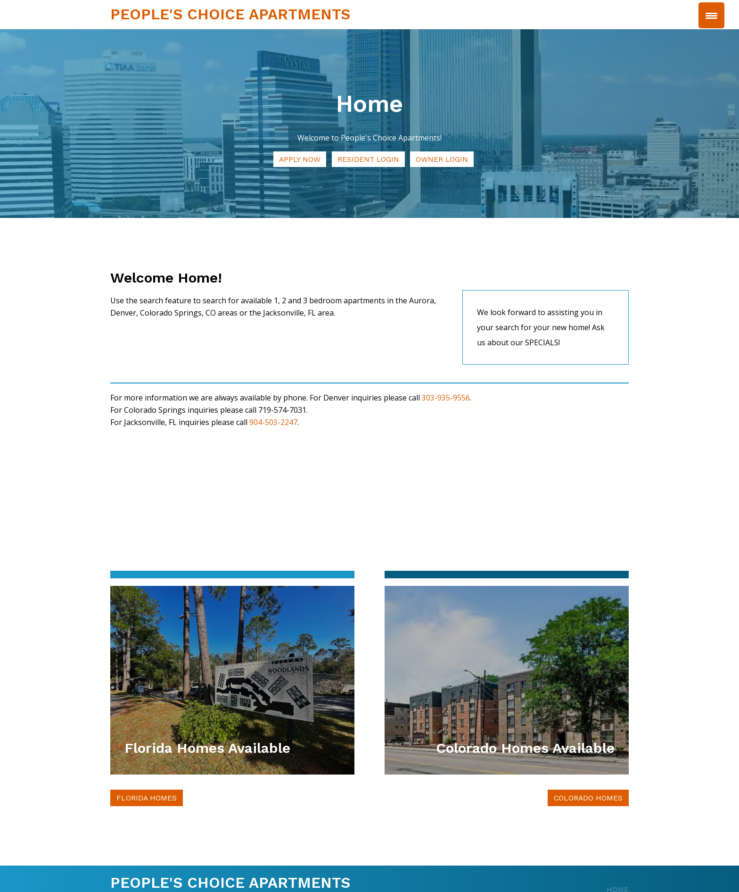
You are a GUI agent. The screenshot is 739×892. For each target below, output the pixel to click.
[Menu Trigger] (711, 15)
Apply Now (299, 159)
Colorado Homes (588, 797)
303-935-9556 (446, 398)
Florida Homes (146, 797)
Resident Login (368, 159)
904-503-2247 (273, 422)
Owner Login (443, 159)
